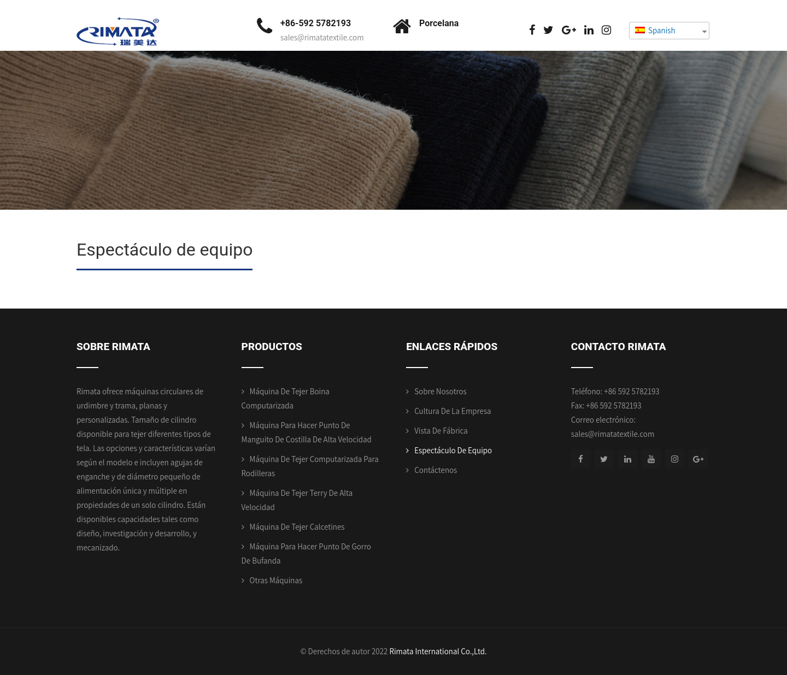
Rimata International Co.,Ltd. (437, 651)
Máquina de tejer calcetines (297, 527)
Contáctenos (435, 470)
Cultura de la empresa (452, 411)
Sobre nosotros (440, 391)
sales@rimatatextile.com (322, 37)
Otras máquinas (276, 580)
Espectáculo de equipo (453, 450)
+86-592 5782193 (315, 23)
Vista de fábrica (441, 430)
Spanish (655, 30)
